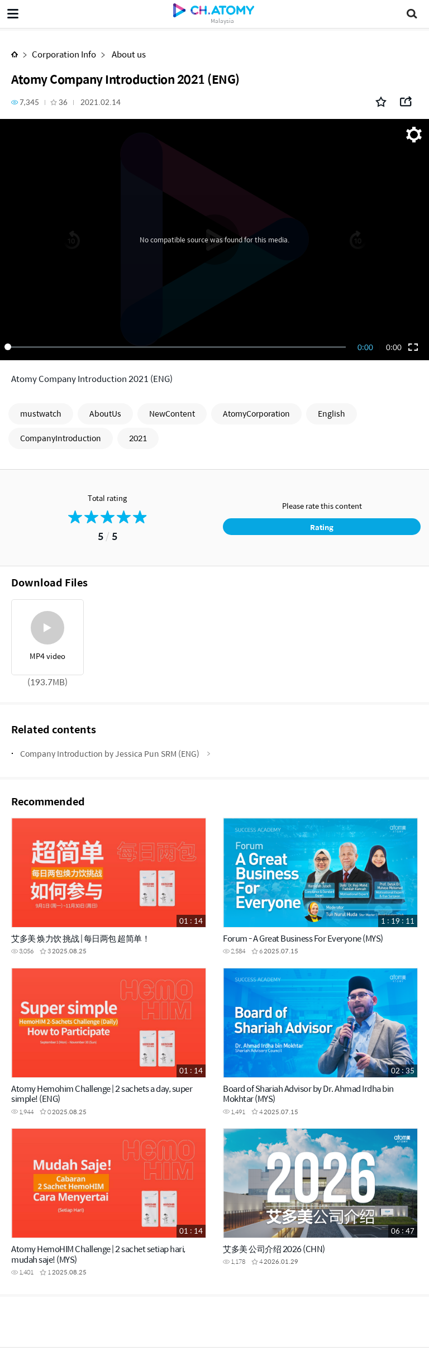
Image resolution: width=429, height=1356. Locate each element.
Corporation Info (64, 53)
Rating (321, 527)
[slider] (177, 346)
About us (128, 53)
